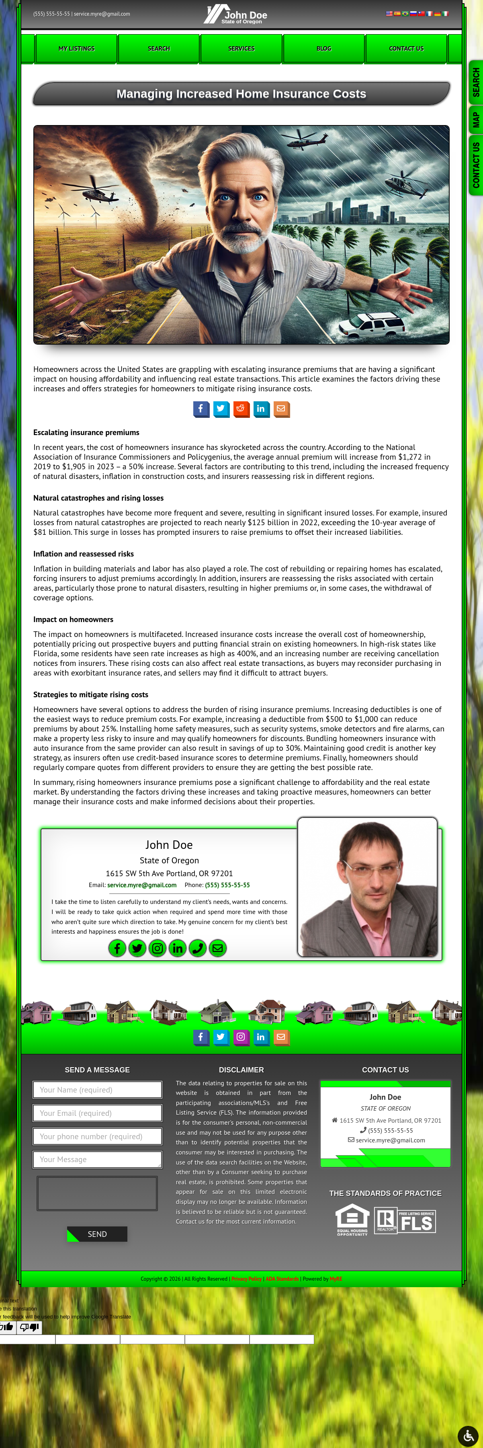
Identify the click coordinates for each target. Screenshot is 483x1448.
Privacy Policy (246, 1278)
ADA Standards (282, 1278)
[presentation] (99, 1193)
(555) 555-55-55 (51, 13)
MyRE (336, 1278)
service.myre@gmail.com (102, 13)
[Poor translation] (29, 1328)
